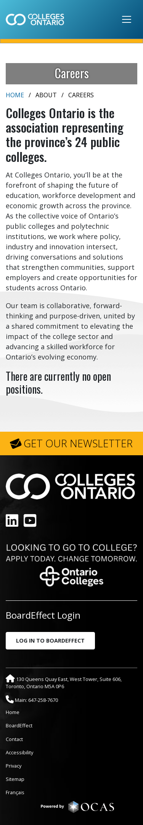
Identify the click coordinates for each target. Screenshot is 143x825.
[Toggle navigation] (126, 19)
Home (15, 95)
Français (15, 792)
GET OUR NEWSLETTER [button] (78, 443)
